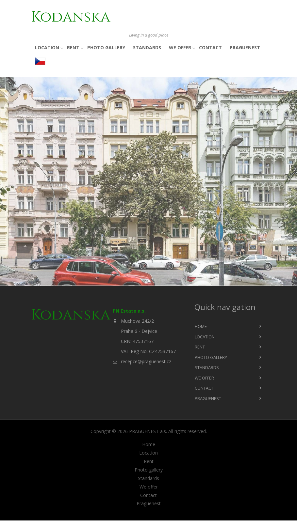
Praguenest (245, 47)
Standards (147, 47)
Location (47, 47)
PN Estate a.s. (129, 311)
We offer (180, 47)
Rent (73, 47)
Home (201, 326)
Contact (210, 47)
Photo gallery (106, 47)
